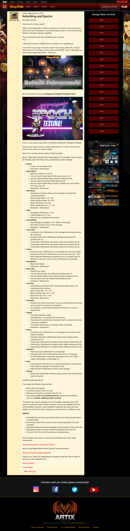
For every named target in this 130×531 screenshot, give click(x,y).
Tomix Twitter (27, 467)
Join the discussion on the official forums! (38, 444)
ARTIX (12, 2)
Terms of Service (37, 527)
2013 (102, 105)
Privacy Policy (52, 527)
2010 (102, 125)
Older (102, 131)
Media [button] (44, 7)
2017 (102, 79)
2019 (102, 66)
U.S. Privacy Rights (68, 527)
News (28, 2)
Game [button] (28, 7)
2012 (102, 111)
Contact (96, 527)
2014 (102, 98)
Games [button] (20, 2)
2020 (102, 59)
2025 (102, 27)
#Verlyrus (32, 471)
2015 (102, 92)
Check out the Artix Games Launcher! (36, 453)
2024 (102, 33)
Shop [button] (35, 2)
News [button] (36, 7)
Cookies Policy (84, 527)
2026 (102, 20)
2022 (102, 46)
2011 (102, 118)
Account (110, 7)
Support (44, 2)
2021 (102, 53)
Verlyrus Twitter (28, 463)
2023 (102, 40)
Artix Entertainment (77, 523)
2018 (102, 72)
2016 (102, 85)
